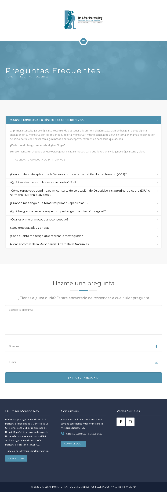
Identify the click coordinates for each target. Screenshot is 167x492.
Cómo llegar (73, 443)
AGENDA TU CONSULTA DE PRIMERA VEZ (40, 159)
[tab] (83, 120)
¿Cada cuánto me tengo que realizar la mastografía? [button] (46, 236)
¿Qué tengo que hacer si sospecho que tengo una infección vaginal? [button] (58, 211)
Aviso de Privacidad (123, 486)
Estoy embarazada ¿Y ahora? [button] (29, 227)
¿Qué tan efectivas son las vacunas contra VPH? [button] (43, 182)
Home (9, 76)
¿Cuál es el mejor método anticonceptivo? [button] (39, 219)
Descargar (16, 458)
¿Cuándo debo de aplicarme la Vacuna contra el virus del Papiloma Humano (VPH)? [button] (68, 174)
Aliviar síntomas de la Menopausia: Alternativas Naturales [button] (49, 244)
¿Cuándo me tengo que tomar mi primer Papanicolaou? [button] (49, 203)
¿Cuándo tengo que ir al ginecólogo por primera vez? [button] (47, 120)
